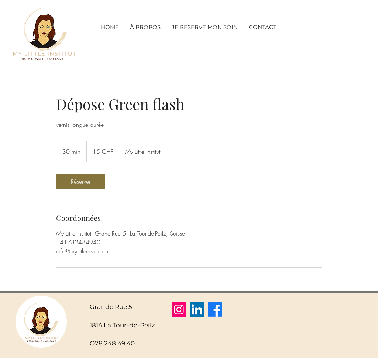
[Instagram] (179, 309)
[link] (80, 181)
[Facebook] (215, 309)
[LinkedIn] (197, 309)
